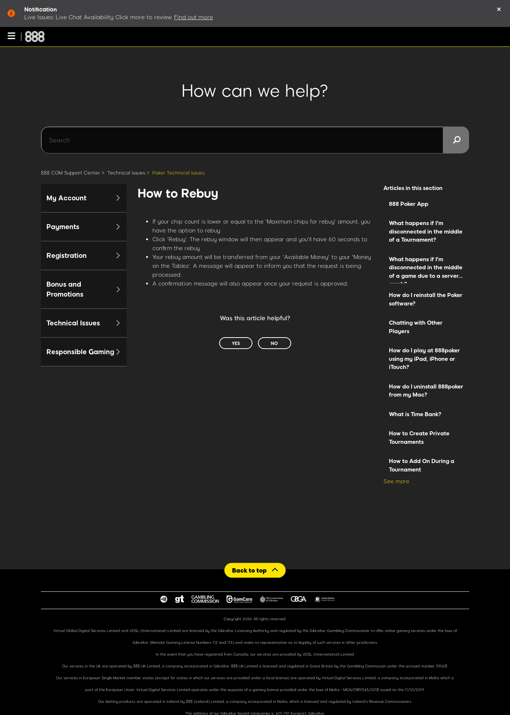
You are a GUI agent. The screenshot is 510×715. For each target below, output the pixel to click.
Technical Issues (126, 173)
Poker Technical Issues (178, 173)
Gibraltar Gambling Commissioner (340, 630)
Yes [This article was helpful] (236, 343)
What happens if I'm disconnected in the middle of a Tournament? (425, 231)
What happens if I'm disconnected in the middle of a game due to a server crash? (425, 270)
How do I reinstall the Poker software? (425, 299)
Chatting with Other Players (415, 326)
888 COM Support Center (70, 173)
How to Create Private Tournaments (419, 437)
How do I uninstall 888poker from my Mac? (426, 390)
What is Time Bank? (415, 414)
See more (396, 481)
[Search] (255, 140)
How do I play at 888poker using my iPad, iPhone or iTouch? (424, 358)
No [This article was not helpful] (274, 343)
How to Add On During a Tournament (421, 465)
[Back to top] (255, 570)
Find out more (193, 17)
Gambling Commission (367, 666)
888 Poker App (408, 203)
